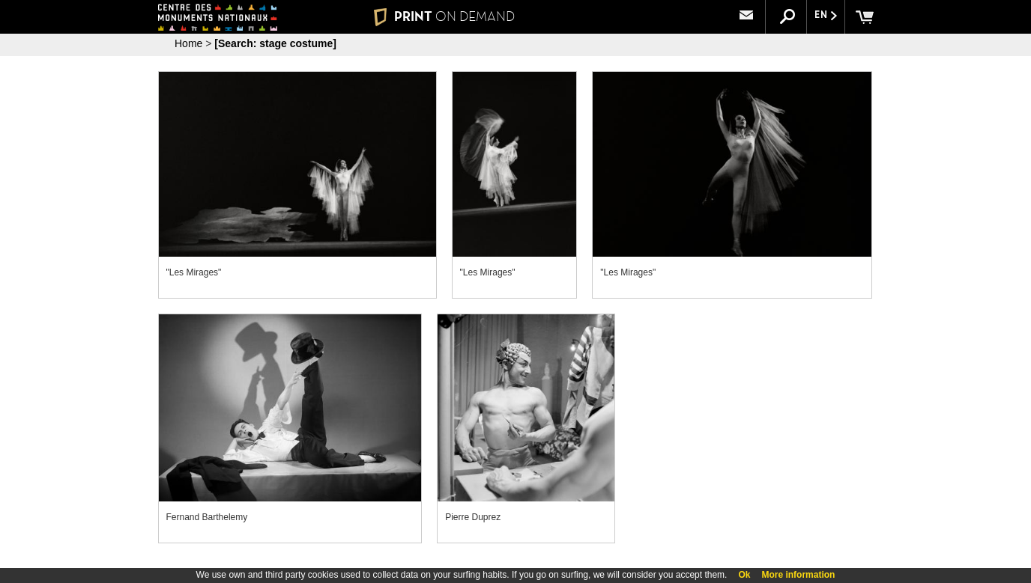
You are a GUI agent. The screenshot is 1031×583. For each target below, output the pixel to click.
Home (188, 43)
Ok (744, 575)
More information (798, 575)
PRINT (444, 16)
